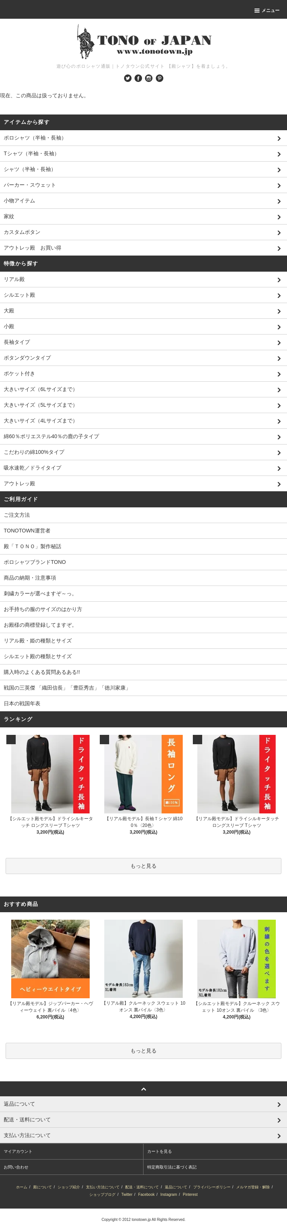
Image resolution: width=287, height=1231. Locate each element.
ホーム (21, 1187)
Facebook (146, 1194)
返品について (176, 1187)
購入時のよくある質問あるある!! (42, 672)
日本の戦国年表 (22, 703)
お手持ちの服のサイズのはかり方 (43, 609)
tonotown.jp (141, 1220)
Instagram (168, 1194)
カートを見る (159, 1151)
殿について (42, 1187)
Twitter (126, 1194)
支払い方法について (103, 1187)
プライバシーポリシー (212, 1187)
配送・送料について (142, 1187)
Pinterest (190, 1194)
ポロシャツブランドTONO (35, 562)
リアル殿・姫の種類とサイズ (38, 641)
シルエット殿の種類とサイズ (38, 656)
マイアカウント (18, 1151)
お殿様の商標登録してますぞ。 (40, 625)
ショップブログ (102, 1194)
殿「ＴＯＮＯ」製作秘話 (32, 546)
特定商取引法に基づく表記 (172, 1167)
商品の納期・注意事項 (30, 578)
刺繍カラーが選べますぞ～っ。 (40, 593)
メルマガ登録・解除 (253, 1187)
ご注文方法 (17, 515)
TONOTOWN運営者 (27, 531)
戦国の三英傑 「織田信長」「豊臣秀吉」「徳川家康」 (67, 688)
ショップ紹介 (69, 1187)
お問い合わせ (16, 1167)
